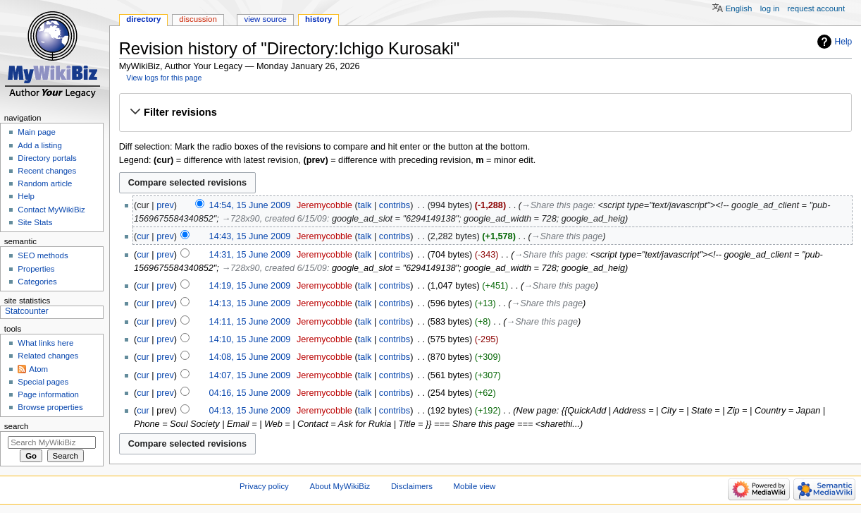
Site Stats (35, 222)
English (739, 8)
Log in (769, 8)
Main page (37, 132)
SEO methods (43, 255)
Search (16, 426)
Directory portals (47, 158)
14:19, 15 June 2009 (250, 286)
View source (265, 19)
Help (844, 42)
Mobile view (475, 486)
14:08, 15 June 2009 (250, 357)
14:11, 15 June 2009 (250, 322)
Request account (816, 8)
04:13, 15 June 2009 (250, 411)
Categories (37, 281)
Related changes (48, 355)
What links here (45, 343)
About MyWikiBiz (340, 486)
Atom (38, 369)
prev (165, 205)
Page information (48, 394)
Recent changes (47, 171)
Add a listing (39, 145)
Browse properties (50, 407)
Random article (45, 183)
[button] (485, 112)
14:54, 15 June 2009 (250, 205)
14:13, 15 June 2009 (250, 303)
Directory (143, 19)
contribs (394, 205)
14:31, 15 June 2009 (250, 255)
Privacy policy (264, 486)
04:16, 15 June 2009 (250, 393)
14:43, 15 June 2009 (250, 236)
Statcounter (27, 311)
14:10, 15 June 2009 (250, 339)
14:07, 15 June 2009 (250, 375)
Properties (36, 269)
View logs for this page (164, 77)
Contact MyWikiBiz (51, 209)
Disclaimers (412, 486)
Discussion (197, 19)
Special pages (43, 382)
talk (365, 205)
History (318, 19)
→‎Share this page (557, 205)
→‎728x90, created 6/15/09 (274, 219)
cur (143, 236)
